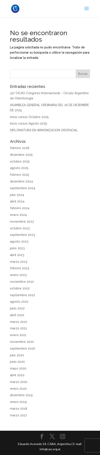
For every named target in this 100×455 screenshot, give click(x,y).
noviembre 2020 (22, 341)
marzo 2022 (18, 322)
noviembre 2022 (22, 281)
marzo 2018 (18, 408)
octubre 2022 (20, 288)
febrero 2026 (19, 148)
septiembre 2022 (22, 295)
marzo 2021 (18, 328)
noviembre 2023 (22, 221)
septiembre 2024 (22, 188)
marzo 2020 (18, 382)
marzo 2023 (18, 261)
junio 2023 (17, 248)
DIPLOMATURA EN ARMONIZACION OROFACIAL (44, 130)
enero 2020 (18, 388)
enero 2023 (18, 275)
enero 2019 (18, 402)
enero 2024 (18, 215)
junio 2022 (17, 308)
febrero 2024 (19, 208)
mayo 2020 (18, 368)
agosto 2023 (19, 241)
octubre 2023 (20, 228)
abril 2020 (17, 375)
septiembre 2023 (22, 235)
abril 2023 (17, 255)
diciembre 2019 (21, 395)
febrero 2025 (19, 174)
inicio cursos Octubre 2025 (29, 117)
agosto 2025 (19, 168)
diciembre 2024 (21, 181)
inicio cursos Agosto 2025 (28, 123)
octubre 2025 (20, 161)
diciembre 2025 (21, 154)
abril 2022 (17, 315)
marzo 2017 (18, 415)
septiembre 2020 (22, 348)
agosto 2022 (19, 301)
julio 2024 (17, 195)
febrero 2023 (19, 268)
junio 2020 (17, 361)
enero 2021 (18, 335)
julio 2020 (17, 355)
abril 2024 (17, 201)
